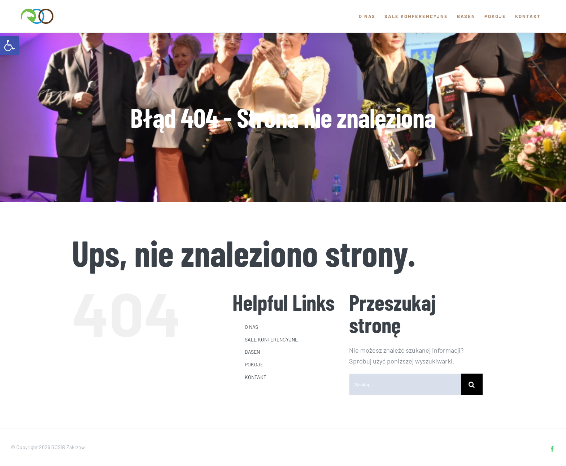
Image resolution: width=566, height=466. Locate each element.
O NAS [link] (251, 327)
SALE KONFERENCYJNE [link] (271, 339)
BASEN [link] (252, 352)
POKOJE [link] (254, 364)
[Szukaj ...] (405, 384)
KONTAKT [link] (255, 377)
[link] (9, 45)
